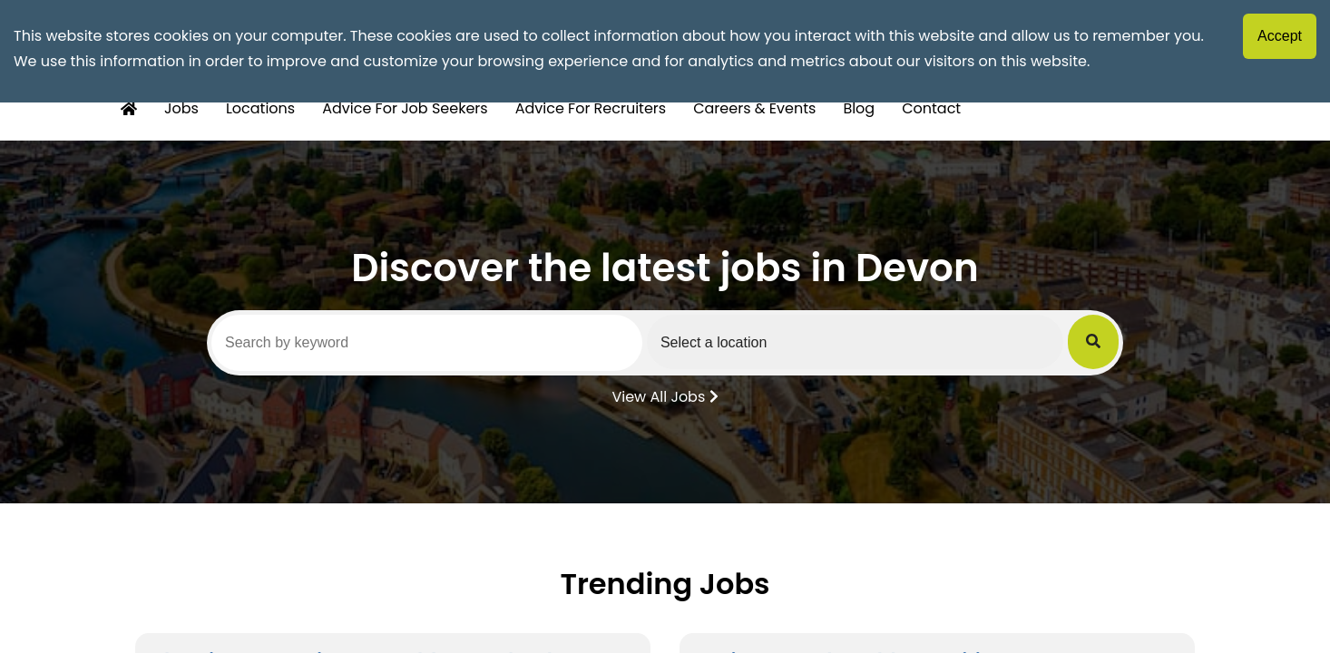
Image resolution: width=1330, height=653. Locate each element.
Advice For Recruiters (591, 108)
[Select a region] (855, 342)
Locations (260, 108)
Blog (859, 108)
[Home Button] (129, 109)
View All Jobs (664, 395)
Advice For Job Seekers (404, 108)
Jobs (181, 108)
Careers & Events (754, 108)
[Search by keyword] (426, 343)
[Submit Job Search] (1093, 342)
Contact (931, 108)
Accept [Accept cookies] (1279, 36)
